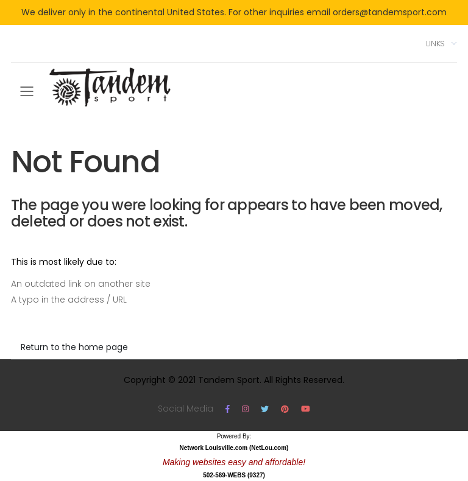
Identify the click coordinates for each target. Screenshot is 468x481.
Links (435, 43)
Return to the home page (74, 347)
